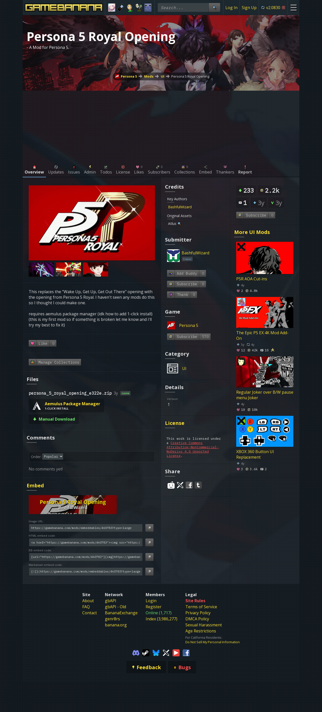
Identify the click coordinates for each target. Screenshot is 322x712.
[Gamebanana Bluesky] (156, 652)
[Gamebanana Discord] (136, 652)
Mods (148, 76)
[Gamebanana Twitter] (166, 652)
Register (154, 606)
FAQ (86, 606)
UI (162, 76)
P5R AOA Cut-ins (251, 279)
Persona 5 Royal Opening (190, 76)
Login (151, 600)
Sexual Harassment (203, 625)
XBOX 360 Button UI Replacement (255, 454)
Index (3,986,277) (161, 619)
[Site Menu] (293, 7)
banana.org (116, 625)
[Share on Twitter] (180, 485)
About (88, 600)
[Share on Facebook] (189, 485)
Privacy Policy (198, 613)
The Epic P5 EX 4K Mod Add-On (262, 335)
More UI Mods (252, 232)
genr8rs (112, 619)
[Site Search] (214, 7)
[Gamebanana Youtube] (176, 652)
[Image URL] (85, 528)
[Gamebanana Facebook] (186, 652)
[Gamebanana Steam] (146, 652)
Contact (89, 613)
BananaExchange (121, 613)
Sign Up (249, 7)
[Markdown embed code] (85, 571)
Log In (231, 7)
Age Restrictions (200, 631)
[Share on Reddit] (171, 485)
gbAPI (110, 600)
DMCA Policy (197, 619)
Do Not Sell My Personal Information (212, 642)
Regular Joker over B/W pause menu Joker (264, 394)
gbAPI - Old (115, 606)
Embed (35, 485)
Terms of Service (201, 606)
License (174, 423)
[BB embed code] (85, 557)
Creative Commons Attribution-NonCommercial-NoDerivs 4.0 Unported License (193, 449)
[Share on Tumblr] (198, 485)
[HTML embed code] (85, 542)
